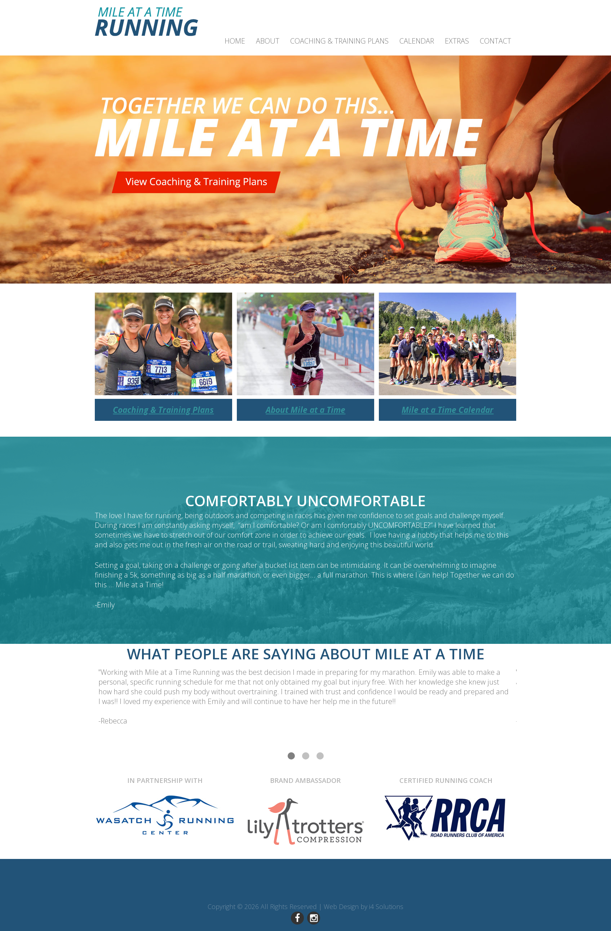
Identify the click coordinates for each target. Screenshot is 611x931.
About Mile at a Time (305, 409)
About (267, 41)
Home (235, 41)
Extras (457, 41)
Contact (495, 41)
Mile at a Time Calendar (447, 409)
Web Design (341, 906)
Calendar (416, 41)
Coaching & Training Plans (339, 41)
